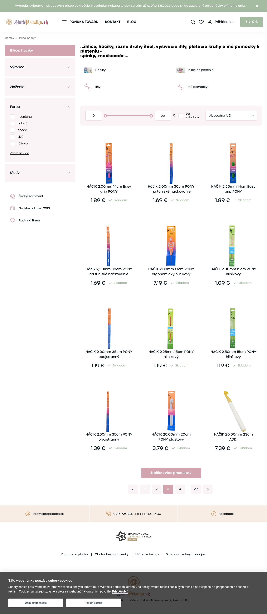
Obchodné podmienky (112, 554)
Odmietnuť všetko (36, 602)
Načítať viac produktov (171, 472)
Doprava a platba (74, 554)
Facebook (226, 514)
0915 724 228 (123, 514)
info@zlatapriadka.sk (48, 514)
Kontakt (113, 22)
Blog (131, 22)
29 (196, 489)
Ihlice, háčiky (27, 38)
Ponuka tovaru (83, 22)
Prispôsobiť (120, 591)
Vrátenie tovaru (147, 554)
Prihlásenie (224, 22)
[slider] (105, 115)
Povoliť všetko (93, 602)
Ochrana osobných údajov (186, 554)
